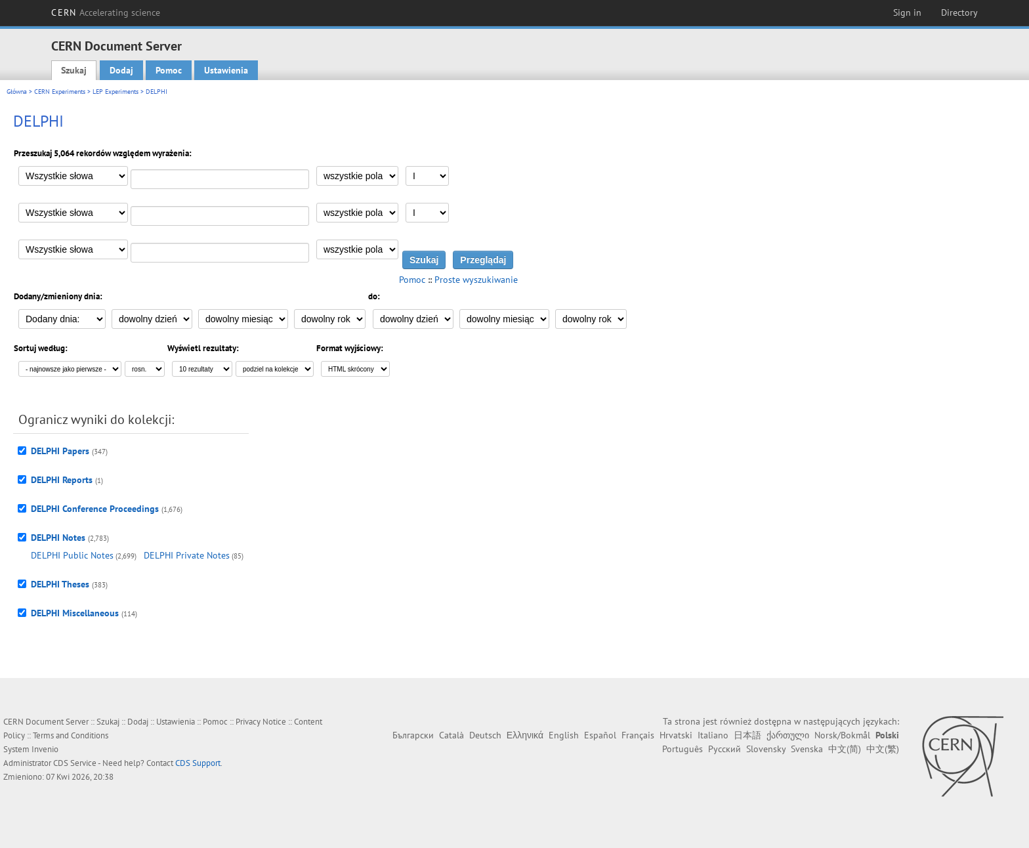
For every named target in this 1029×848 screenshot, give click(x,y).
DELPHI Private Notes (187, 555)
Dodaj (121, 70)
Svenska (807, 749)
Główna (17, 91)
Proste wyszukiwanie (476, 280)
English (564, 735)
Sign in (907, 12)
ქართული (787, 735)
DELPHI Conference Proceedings (95, 509)
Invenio (45, 749)
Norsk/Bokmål (842, 735)
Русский (724, 749)
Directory (959, 12)
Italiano (713, 735)
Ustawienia (226, 70)
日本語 (747, 735)
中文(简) (844, 749)
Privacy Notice (261, 721)
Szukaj (74, 70)
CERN (105, 12)
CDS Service (74, 763)
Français (637, 735)
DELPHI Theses (60, 584)
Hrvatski (676, 735)
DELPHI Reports (62, 480)
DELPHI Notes (58, 537)
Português (682, 749)
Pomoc (169, 70)
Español (600, 735)
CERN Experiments (59, 91)
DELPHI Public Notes (72, 555)
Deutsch (485, 735)
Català (451, 735)
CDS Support (197, 763)
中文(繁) (882, 749)
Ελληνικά (525, 735)
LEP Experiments (115, 91)
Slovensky (766, 749)
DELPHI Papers (60, 451)
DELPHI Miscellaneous (75, 613)
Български (413, 735)
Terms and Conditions (70, 735)
